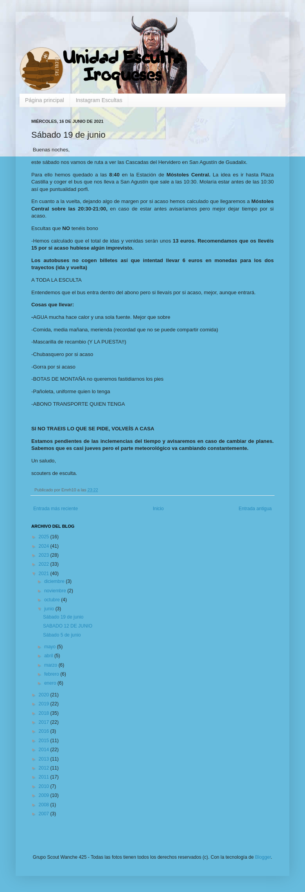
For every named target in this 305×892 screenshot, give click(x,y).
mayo (50, 646)
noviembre (55, 590)
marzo (51, 665)
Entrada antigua (255, 508)
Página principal (44, 100)
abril (49, 655)
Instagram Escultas (99, 100)
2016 (44, 731)
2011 (44, 777)
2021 (44, 573)
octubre (52, 599)
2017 (44, 722)
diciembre (55, 581)
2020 (44, 695)
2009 (44, 795)
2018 (44, 713)
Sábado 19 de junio (63, 617)
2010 (44, 786)
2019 (44, 704)
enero (50, 683)
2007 (44, 813)
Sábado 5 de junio (62, 635)
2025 (44, 537)
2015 (44, 740)
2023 (44, 555)
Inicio (158, 508)
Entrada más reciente (55, 508)
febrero (52, 674)
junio (50, 608)
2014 (44, 749)
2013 (44, 759)
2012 (44, 768)
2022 (44, 564)
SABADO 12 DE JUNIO (67, 626)
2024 (44, 546)
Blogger (263, 857)
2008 (44, 804)
